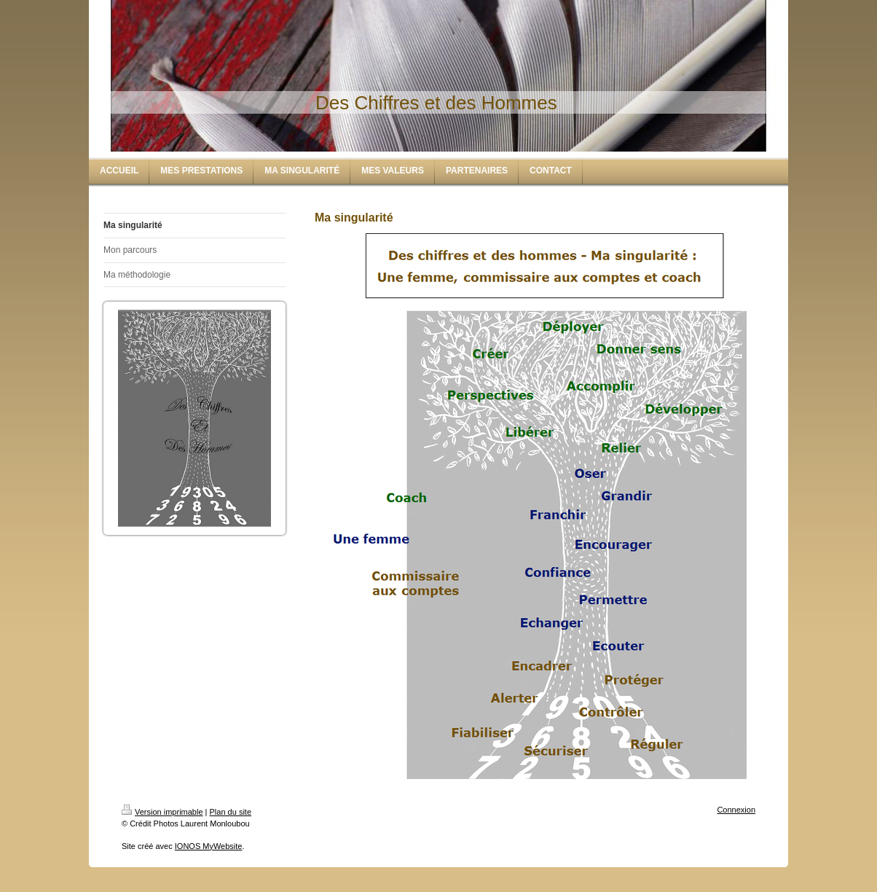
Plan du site (230, 811)
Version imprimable (162, 811)
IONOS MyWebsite (209, 846)
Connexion (736, 809)
